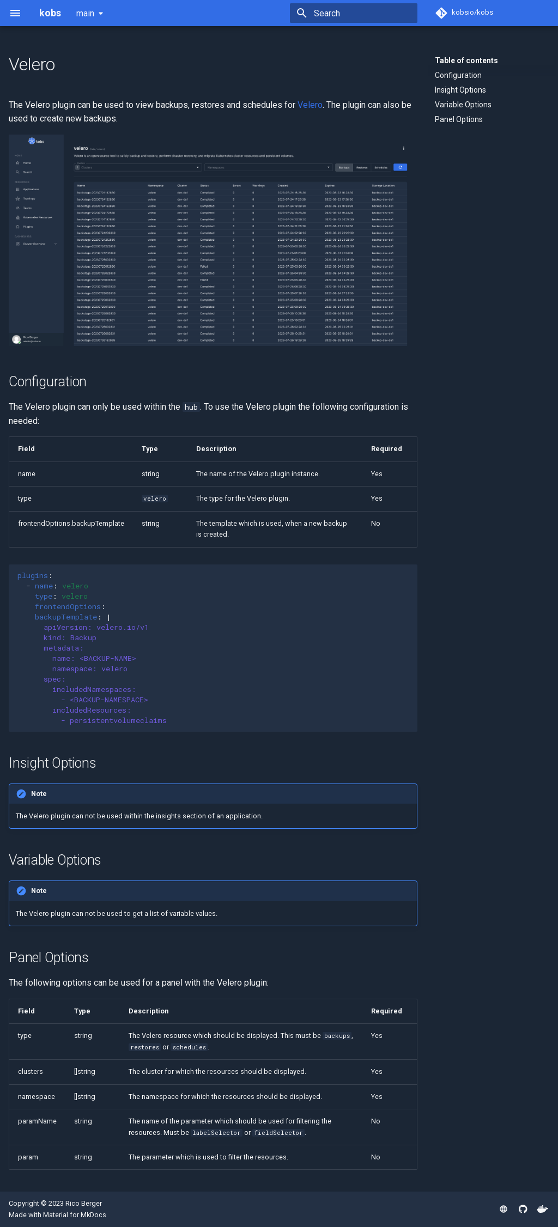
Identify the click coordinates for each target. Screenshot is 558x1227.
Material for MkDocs (74, 1215)
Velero (310, 105)
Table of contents (466, 60)
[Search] (353, 13)
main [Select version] (85, 13)
